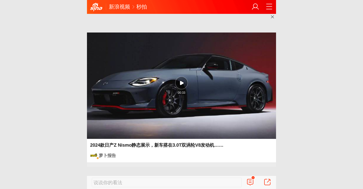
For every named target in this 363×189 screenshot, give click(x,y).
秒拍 (141, 7)
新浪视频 (119, 7)
